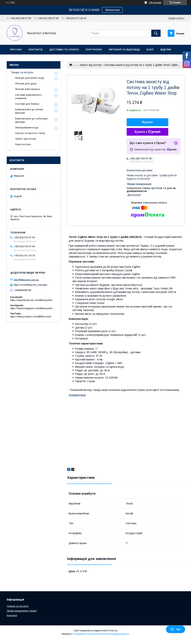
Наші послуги (23, 144)
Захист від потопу (90, 64)
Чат (175, 629)
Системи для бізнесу (27, 103)
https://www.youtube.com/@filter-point (30, 316)
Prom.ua (113, 630)
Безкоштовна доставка (139, 170)
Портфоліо (94, 49)
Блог (150, 49)
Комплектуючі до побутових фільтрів (31, 120)
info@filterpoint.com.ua (26, 279)
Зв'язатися (112, 10)
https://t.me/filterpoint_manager (30, 284)
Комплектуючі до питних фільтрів (29, 111)
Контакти (36, 49)
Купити (147, 122)
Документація (77, 394)
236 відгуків (155, 2)
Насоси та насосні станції (30, 133)
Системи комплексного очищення (28, 96)
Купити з (147, 132)
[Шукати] (156, 33)
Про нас (16, 49)
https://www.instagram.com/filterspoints (31, 308)
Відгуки (165, 49)
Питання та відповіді (124, 49)
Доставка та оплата (64, 49)
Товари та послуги (21, 72)
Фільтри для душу (26, 83)
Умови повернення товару (22, 610)
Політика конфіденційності (115, 634)
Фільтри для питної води (29, 77)
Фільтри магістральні (27, 89)
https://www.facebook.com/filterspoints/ (31, 300)
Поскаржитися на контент (86, 634)
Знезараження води (26, 127)
